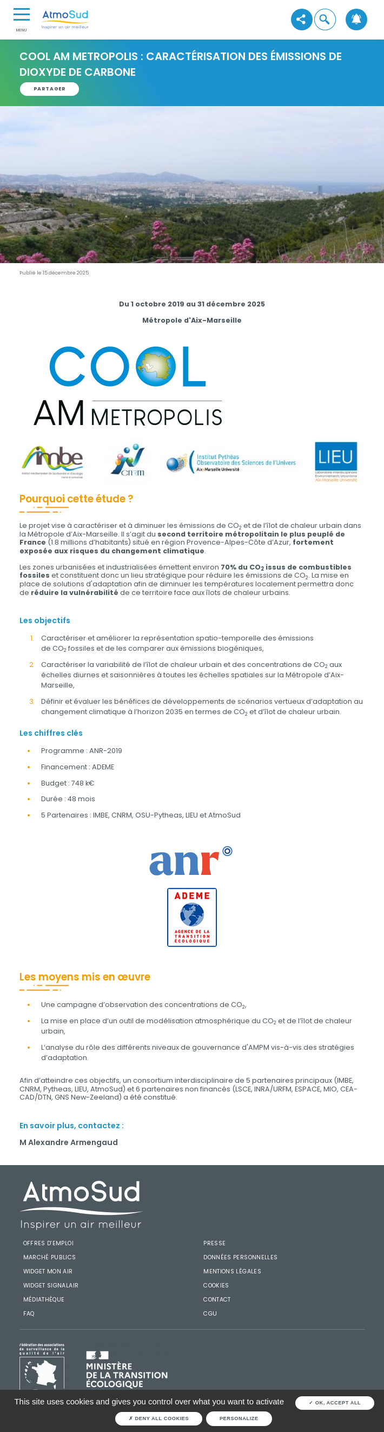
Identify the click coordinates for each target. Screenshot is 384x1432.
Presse (214, 1243)
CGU (210, 1314)
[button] (325, 20)
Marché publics (49, 1257)
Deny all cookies (159, 1418)
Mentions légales (232, 1271)
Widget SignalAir (51, 1285)
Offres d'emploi (48, 1243)
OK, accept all (335, 1402)
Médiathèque (44, 1300)
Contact (217, 1300)
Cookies (216, 1285)
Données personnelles (240, 1257)
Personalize (239, 1418)
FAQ (29, 1314)
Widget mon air (48, 1271)
